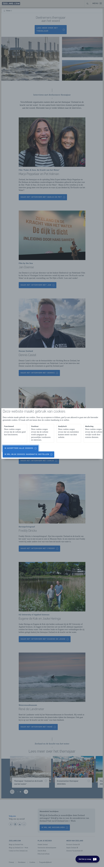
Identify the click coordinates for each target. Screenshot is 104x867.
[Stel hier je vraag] (88, 859)
